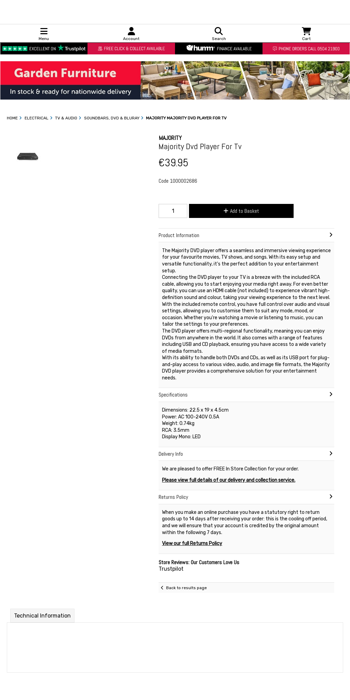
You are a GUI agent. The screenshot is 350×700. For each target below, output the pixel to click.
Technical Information (42, 615)
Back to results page (186, 587)
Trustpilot (171, 569)
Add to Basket (241, 211)
